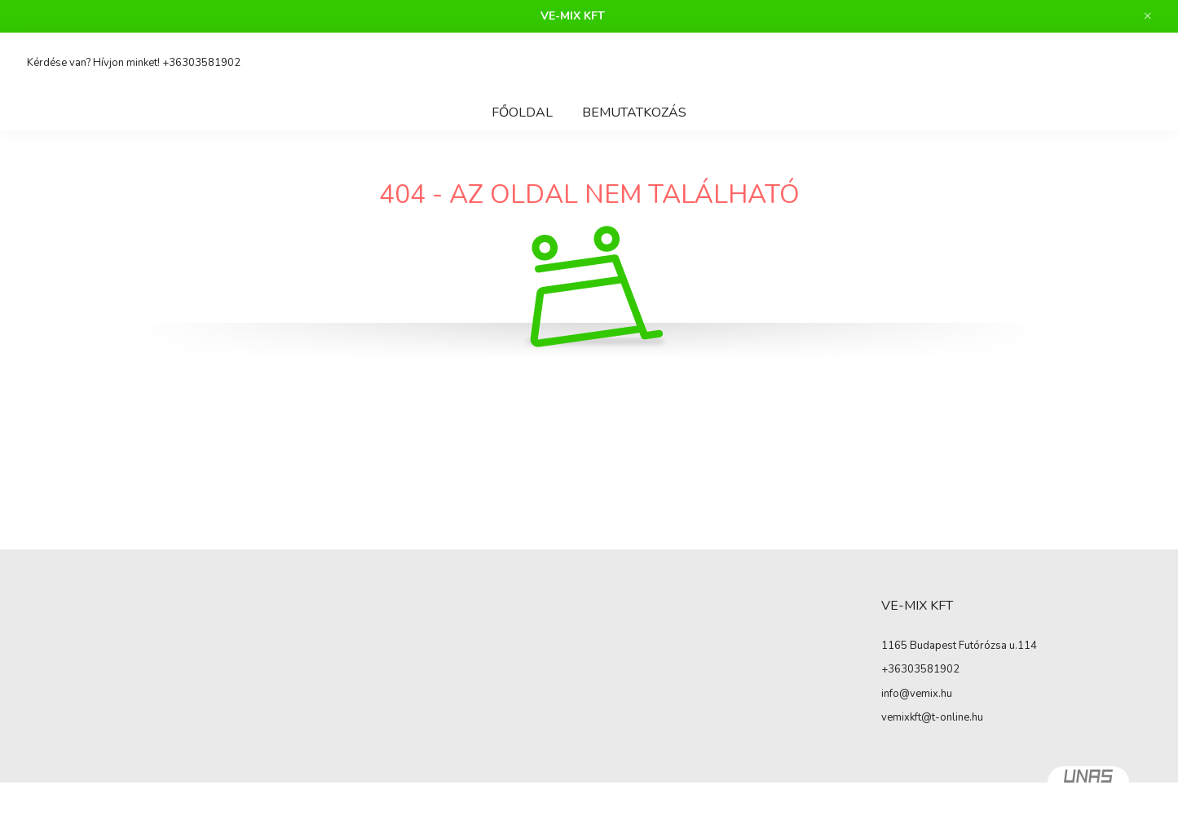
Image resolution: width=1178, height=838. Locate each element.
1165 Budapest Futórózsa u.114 (959, 645)
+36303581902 (201, 62)
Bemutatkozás (634, 112)
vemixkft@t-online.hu (932, 717)
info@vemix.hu (916, 693)
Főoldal (522, 112)
